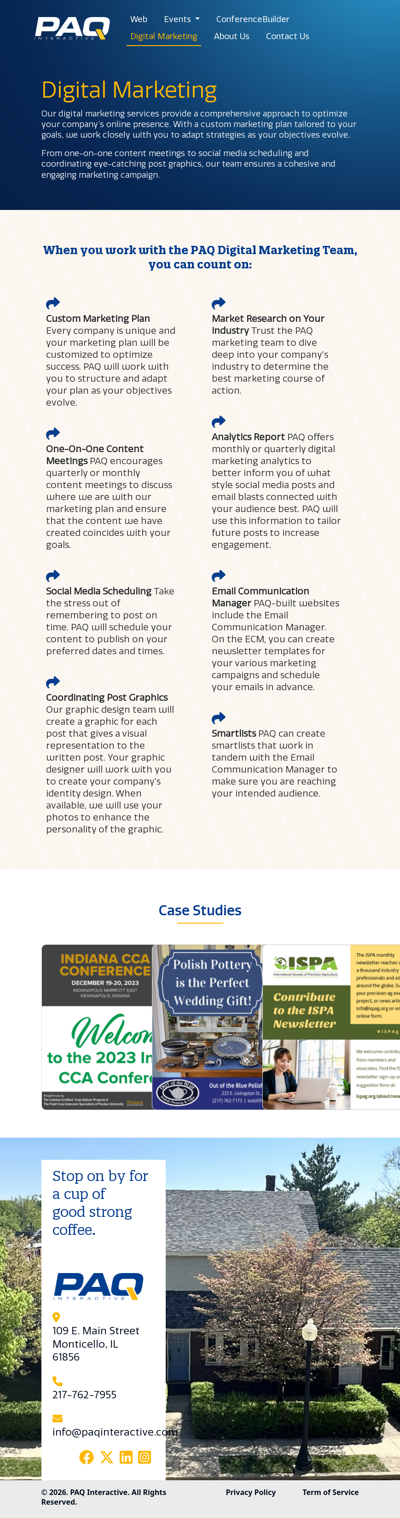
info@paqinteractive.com (115, 1432)
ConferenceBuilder (253, 19)
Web (138, 19)
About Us (231, 36)
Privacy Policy (251, 1492)
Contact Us (287, 36)
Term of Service (330, 1492)
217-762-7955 (84, 1395)
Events (178, 19)
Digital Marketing (163, 36)
